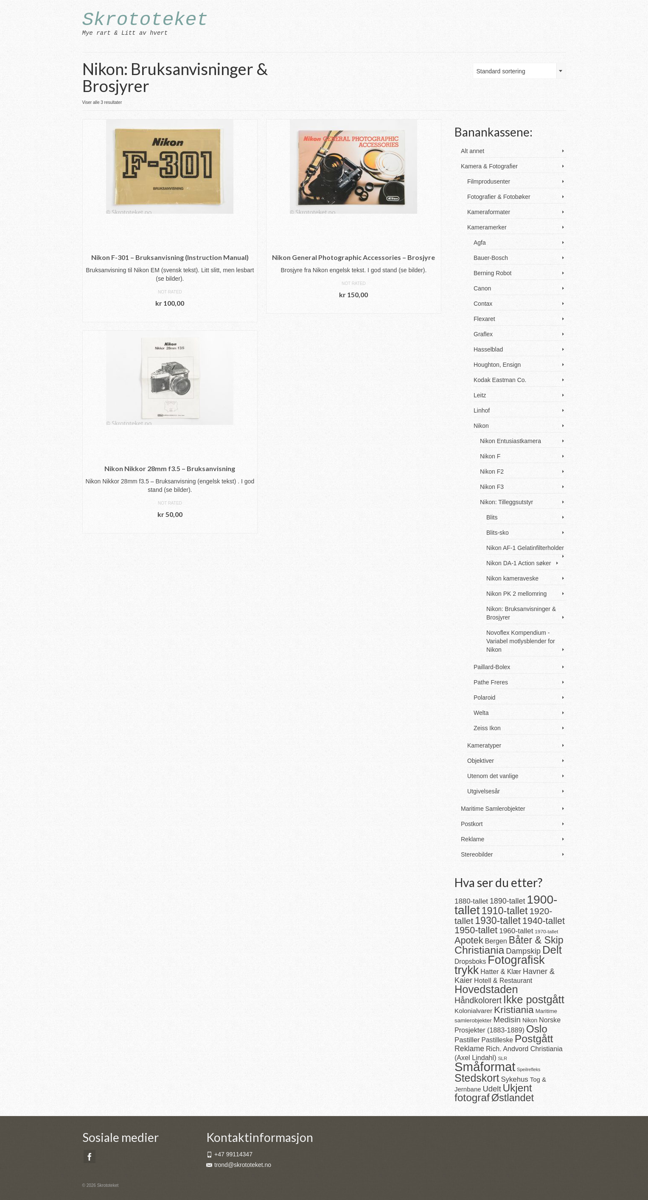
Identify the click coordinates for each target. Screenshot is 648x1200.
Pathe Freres (491, 682)
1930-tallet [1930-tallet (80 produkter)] (498, 920)
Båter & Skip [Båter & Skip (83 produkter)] (536, 940)
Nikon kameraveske (512, 578)
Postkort (471, 823)
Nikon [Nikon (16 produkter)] (529, 1020)
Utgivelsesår (483, 791)
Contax (483, 303)
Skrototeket (145, 20)
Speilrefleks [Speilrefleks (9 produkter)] (528, 1069)
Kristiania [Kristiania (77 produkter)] (514, 1009)
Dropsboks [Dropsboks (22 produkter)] (470, 961)
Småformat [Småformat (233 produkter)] (484, 1067)
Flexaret (484, 318)
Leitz (480, 395)
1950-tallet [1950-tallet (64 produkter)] (475, 930)
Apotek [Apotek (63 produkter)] (468, 940)
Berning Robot (493, 273)
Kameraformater (488, 212)
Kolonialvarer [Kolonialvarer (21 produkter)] (473, 1010)
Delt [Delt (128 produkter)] (552, 950)
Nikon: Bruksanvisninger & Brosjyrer (521, 613)
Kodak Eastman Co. (500, 380)
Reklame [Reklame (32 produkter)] (469, 1048)
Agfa (480, 242)
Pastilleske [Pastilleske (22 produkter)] (497, 1040)
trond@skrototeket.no (238, 1164)
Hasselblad (488, 349)
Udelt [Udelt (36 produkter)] (492, 1088)
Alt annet (472, 151)
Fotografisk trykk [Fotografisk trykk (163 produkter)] (499, 965)
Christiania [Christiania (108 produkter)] (479, 950)
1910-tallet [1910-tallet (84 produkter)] (505, 910)
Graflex (483, 334)
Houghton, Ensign (497, 364)
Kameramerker (487, 227)
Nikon (481, 425)
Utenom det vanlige (493, 776)
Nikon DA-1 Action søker (518, 563)
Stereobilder (477, 854)
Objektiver (480, 760)
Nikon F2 (492, 471)
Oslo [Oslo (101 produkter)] (536, 1029)
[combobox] (519, 71)
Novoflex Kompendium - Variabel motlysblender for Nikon (520, 641)
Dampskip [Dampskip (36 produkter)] (523, 950)
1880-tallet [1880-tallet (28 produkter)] (471, 901)
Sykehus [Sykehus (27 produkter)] (514, 1079)
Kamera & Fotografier (489, 166)
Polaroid (484, 697)
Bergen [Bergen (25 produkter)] (496, 941)
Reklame (472, 839)
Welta (481, 712)
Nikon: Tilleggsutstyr (506, 502)
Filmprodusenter (488, 181)
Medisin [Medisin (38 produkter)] (507, 1019)
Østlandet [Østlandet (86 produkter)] (512, 1097)
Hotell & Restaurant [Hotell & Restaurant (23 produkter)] (503, 980)
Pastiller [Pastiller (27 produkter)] (467, 1040)
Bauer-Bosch (491, 257)
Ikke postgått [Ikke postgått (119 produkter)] (533, 999)
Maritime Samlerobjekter (493, 808)
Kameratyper (484, 745)
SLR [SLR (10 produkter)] (502, 1058)
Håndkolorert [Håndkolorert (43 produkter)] (478, 1000)
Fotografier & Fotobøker (498, 196)
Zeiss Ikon (487, 728)
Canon (482, 288)
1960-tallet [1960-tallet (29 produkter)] (516, 931)
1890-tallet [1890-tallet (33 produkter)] (507, 901)
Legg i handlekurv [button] (169, 316)
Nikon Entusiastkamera (510, 441)
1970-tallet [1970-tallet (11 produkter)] (546, 931)
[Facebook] (89, 1156)
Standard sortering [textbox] (501, 71)
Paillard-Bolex (492, 667)
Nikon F (490, 456)
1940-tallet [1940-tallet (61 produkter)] (543, 921)
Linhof (482, 410)
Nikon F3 (492, 486)
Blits (491, 517)
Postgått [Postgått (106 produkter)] (534, 1038)
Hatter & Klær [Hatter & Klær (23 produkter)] (500, 971)
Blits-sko (497, 532)
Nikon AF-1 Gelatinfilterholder (525, 547)
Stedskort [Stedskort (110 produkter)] (476, 1078)
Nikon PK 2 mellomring (516, 593)
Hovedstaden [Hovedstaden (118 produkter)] (486, 989)
